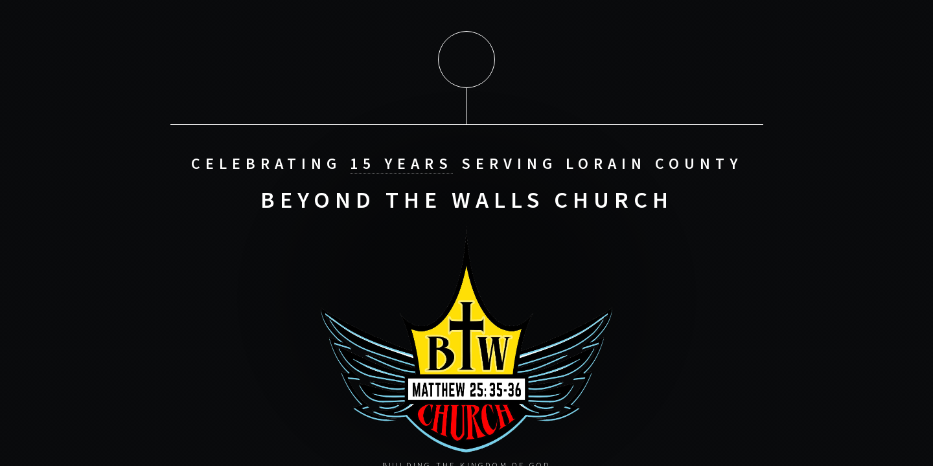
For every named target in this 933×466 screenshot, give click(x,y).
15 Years (401, 163)
